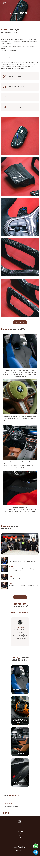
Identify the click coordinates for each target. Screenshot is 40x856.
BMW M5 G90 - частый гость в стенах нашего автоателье (20, 370)
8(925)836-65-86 (20, 5)
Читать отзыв (20, 643)
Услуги (20, 829)
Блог (20, 837)
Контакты (20, 839)
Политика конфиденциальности (20, 842)
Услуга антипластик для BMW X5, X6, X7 (20, 461)
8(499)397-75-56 (20, 3)
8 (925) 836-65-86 (7, 803)
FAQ (20, 835)
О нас (20, 833)
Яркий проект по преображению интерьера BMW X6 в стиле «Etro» (20, 416)
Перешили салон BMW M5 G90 (20, 507)
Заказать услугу (20, 322)
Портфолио (20, 831)
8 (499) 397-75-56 (7, 801)
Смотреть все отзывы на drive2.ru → (20, 612)
